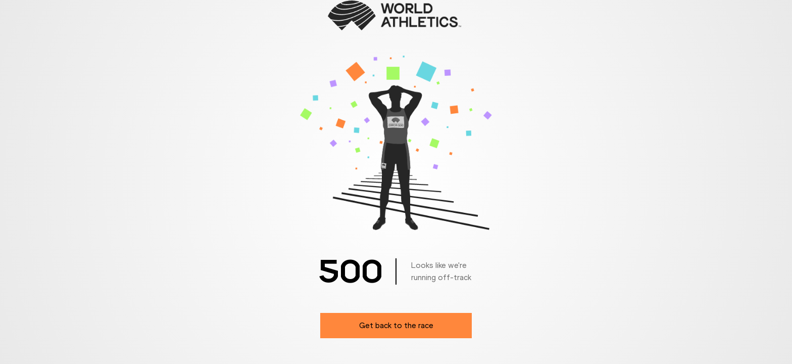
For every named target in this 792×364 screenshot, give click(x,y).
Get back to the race (396, 325)
